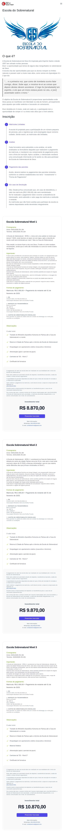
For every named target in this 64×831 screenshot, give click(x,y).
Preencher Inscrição (32, 416)
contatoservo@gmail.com (34, 425)
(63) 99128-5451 (11, 386)
